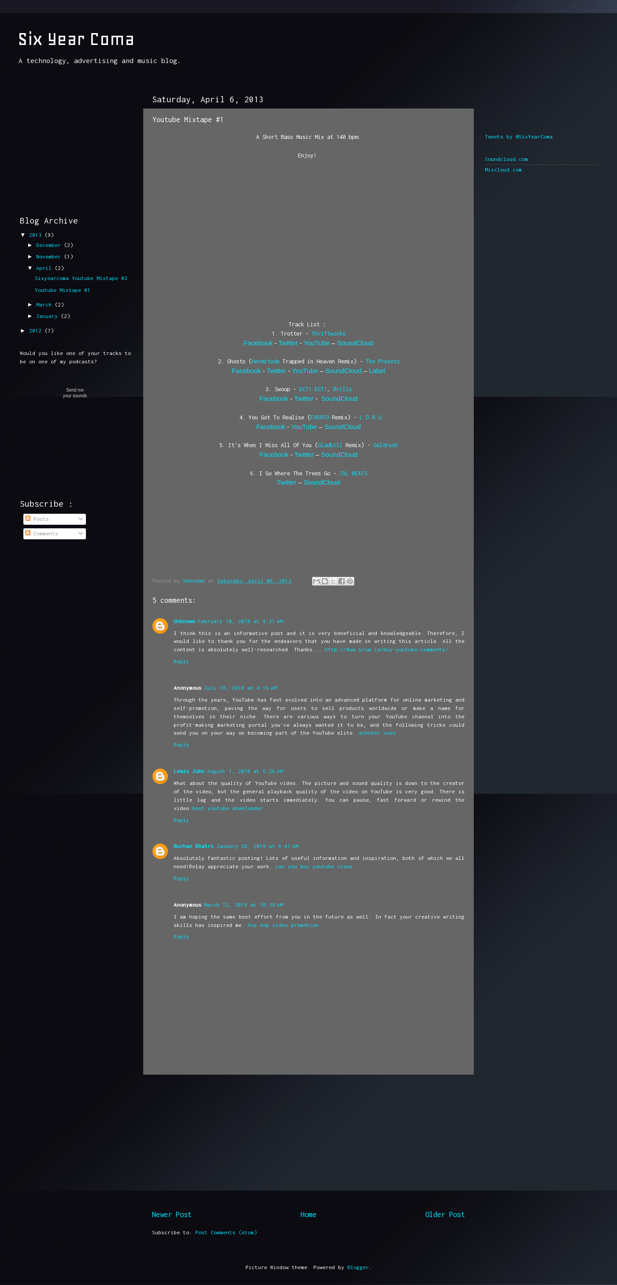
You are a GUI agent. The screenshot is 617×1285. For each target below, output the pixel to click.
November (50, 256)
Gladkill (330, 444)
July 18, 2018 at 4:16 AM (240, 687)
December (50, 245)
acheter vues (377, 732)
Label (377, 370)
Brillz (342, 388)
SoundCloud (355, 343)
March (45, 304)
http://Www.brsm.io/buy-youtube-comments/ (386, 649)
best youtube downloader (227, 808)
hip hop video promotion (283, 925)
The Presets (383, 361)
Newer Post (172, 1214)
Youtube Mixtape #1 (62, 290)
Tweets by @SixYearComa (519, 136)
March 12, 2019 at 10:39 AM (243, 904)
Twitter (288, 343)
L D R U (370, 417)
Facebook (258, 343)
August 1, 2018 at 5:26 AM (245, 771)
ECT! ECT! (313, 388)
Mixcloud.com (503, 169)
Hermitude (265, 361)
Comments (41, 533)
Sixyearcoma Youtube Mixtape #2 (81, 278)
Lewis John (189, 771)
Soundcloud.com (506, 159)
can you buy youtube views (314, 866)
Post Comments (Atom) (226, 1232)
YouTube (317, 343)
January (48, 316)
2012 (37, 330)
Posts (37, 518)
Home (308, 1214)
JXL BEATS (353, 473)
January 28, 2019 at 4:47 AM (257, 846)
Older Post (445, 1214)
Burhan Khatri (194, 846)
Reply (181, 661)
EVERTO (319, 417)
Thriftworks (329, 333)
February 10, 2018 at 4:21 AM (240, 621)
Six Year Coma (76, 39)
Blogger (358, 1267)
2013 (37, 235)
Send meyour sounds (75, 393)
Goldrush (385, 444)
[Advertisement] (308, 1142)
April (45, 268)
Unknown (184, 621)
